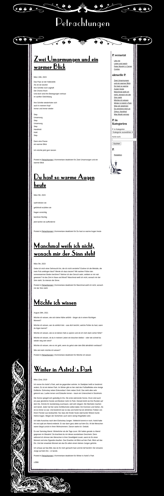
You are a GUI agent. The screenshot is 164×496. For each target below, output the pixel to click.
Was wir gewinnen (121, 106)
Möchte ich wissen (121, 100)
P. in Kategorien (118, 129)
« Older (36, 462)
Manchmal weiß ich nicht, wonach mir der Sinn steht (122, 95)
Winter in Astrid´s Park (123, 103)
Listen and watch (120, 64)
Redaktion (118, 155)
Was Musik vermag (121, 114)
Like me (117, 61)
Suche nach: (116, 137)
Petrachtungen (83, 22)
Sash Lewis (134, 474)
